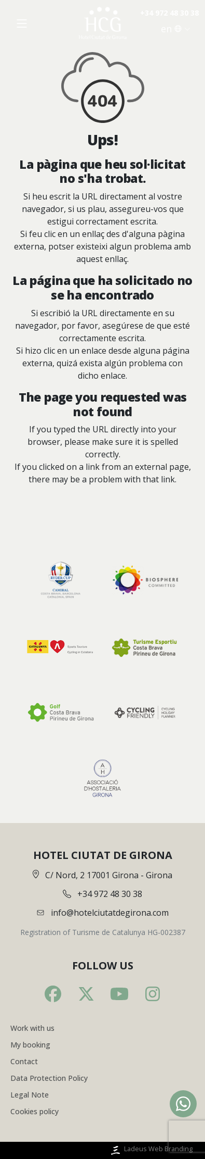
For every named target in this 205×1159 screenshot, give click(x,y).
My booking (30, 1045)
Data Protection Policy (49, 1078)
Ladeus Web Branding (151, 1150)
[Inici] (103, 23)
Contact (24, 1061)
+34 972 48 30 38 (169, 13)
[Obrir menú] (21, 23)
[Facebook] (52, 993)
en (175, 28)
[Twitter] (86, 993)
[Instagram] (152, 993)
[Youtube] (119, 993)
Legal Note (29, 1095)
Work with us (32, 1028)
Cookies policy (34, 1111)
